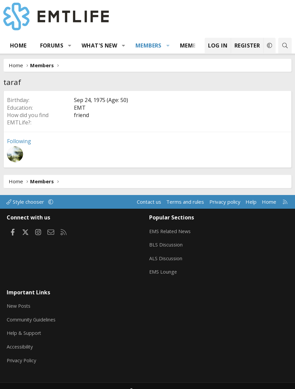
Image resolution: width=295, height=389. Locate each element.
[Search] (285, 46)
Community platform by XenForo (125, 381)
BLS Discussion (166, 242)
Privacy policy (224, 201)
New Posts (19, 300)
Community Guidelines (32, 313)
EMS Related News (171, 229)
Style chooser (25, 201)
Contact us (149, 201)
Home (18, 45)
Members (148, 45)
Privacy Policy (22, 352)
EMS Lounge (163, 269)
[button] (69, 45)
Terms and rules (185, 201)
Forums (51, 45)
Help (251, 201)
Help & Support (24, 326)
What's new (99, 45)
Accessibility (20, 339)
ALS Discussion (166, 256)
